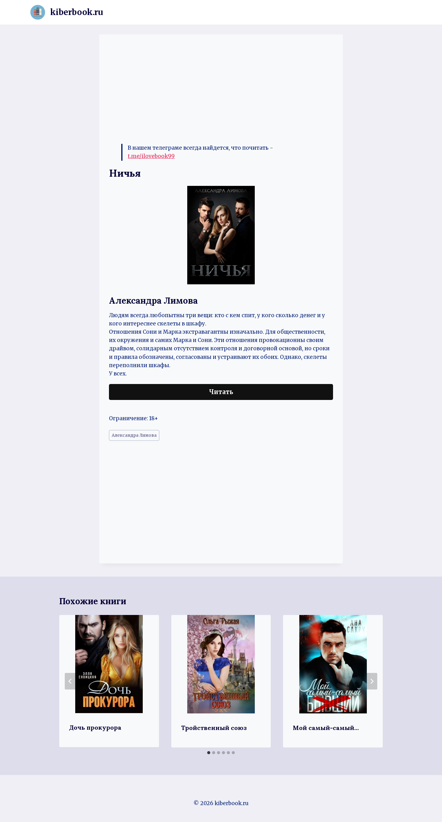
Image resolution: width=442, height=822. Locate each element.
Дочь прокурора (95, 727)
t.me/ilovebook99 (151, 156)
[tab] (208, 752)
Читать (221, 392)
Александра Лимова (134, 435)
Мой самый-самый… (326, 728)
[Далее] (371, 681)
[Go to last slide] (70, 681)
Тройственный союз (214, 728)
